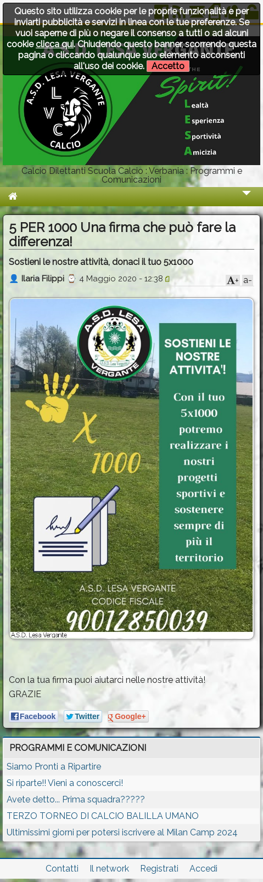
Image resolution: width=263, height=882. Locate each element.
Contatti (62, 868)
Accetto (168, 66)
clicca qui (55, 44)
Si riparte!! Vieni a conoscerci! (65, 783)
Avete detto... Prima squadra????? (76, 799)
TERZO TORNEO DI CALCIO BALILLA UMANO (103, 816)
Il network (109, 868)
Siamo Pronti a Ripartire (54, 766)
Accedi (203, 868)
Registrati (159, 868)
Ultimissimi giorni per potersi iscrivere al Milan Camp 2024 (122, 832)
